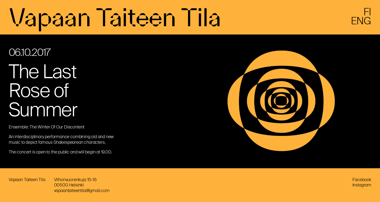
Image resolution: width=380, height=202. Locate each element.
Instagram (361, 185)
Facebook (361, 180)
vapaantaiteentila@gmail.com (82, 191)
